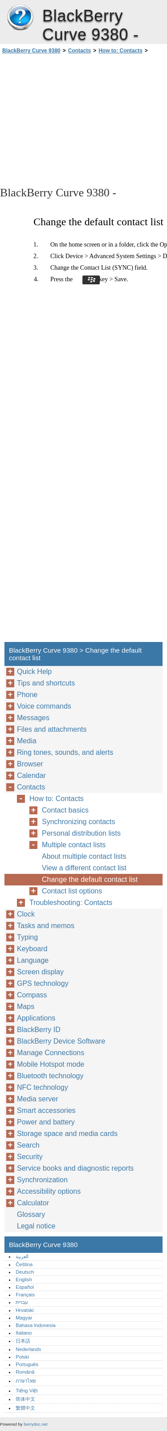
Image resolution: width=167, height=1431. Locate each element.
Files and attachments (52, 729)
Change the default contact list (90, 879)
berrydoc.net (35, 1424)
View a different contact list (84, 868)
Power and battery (46, 1122)
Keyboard (32, 949)
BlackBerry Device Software (61, 1041)
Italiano (24, 1332)
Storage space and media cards (67, 1133)
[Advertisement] (83, 119)
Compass (32, 995)
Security (30, 1156)
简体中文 (25, 1399)
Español (24, 1287)
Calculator (33, 1203)
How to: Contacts (120, 51)
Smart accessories (46, 1110)
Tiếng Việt (26, 1390)
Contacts (79, 51)
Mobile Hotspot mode (50, 1064)
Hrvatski (24, 1310)
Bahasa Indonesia (36, 1325)
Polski (22, 1356)
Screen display (40, 972)
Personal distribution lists (81, 833)
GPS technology (43, 983)
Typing (27, 937)
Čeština (24, 1264)
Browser (30, 764)
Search (28, 1145)
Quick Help (34, 671)
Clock (26, 914)
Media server (37, 1099)
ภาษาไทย (26, 1380)
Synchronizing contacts (78, 821)
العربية (22, 1256)
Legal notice (36, 1226)
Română (25, 1372)
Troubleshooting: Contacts (70, 902)
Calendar (31, 775)
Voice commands (44, 706)
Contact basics (65, 810)
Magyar (24, 1317)
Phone (27, 694)
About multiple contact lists (84, 856)
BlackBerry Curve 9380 (20, 17)
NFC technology (42, 1087)
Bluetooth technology (50, 1076)
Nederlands (28, 1349)
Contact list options (72, 891)
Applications (36, 1018)
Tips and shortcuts (46, 683)
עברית (22, 1302)
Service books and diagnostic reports (75, 1168)
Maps (25, 1006)
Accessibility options (49, 1191)
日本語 (23, 1340)
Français (25, 1294)
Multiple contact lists (74, 845)
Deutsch (25, 1272)
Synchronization (42, 1180)
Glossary (31, 1214)
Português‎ (27, 1364)
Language (33, 960)
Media (27, 741)
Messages (33, 717)
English (24, 1279)
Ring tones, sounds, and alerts (65, 752)
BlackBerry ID (39, 1029)
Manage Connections (50, 1052)
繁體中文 (25, 1408)
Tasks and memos (45, 925)
